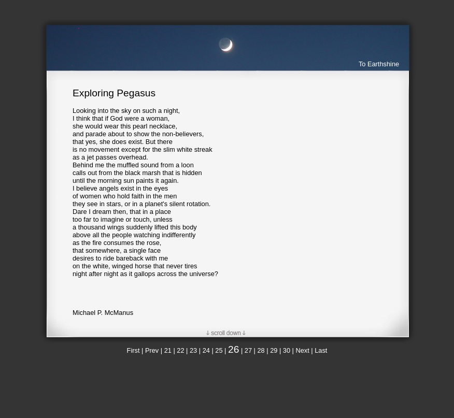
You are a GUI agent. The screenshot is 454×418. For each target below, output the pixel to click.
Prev (152, 350)
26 (233, 349)
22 (180, 350)
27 (248, 350)
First (133, 350)
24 (206, 350)
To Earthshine (379, 64)
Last (321, 350)
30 (286, 350)
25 (218, 350)
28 (260, 350)
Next (302, 350)
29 (273, 350)
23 (193, 350)
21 (168, 350)
